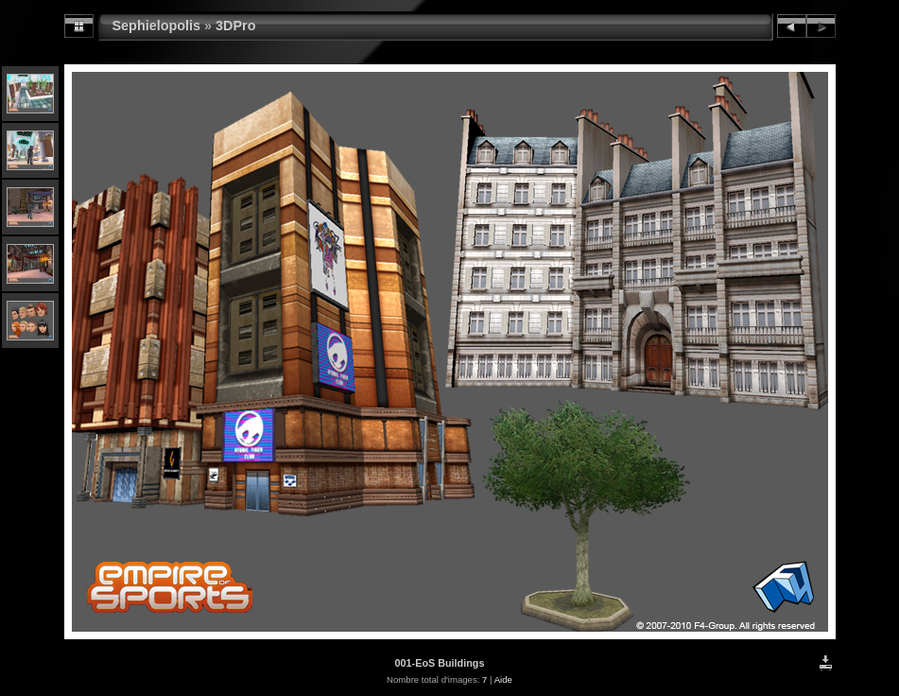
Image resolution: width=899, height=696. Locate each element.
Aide (503, 679)
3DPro (235, 25)
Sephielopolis (156, 25)
